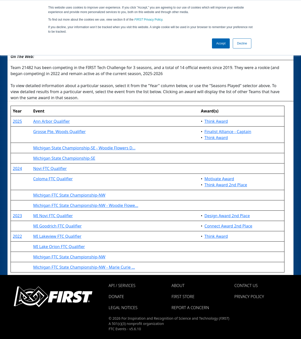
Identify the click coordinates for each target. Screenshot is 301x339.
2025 (17, 121)
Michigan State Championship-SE (64, 158)
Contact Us (246, 285)
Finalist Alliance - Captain (227, 131)
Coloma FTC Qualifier (53, 179)
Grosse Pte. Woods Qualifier (59, 131)
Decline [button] (242, 43)
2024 (17, 168)
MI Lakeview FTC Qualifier (57, 236)
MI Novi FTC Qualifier (53, 215)
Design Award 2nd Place (227, 215)
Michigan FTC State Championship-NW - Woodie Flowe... (85, 205)
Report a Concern (190, 307)
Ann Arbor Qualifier (51, 121)
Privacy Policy (148, 19)
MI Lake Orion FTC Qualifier (59, 246)
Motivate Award (219, 179)
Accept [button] (220, 43)
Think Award (216, 121)
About (178, 285)
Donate (116, 296)
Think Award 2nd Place (225, 185)
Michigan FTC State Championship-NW (69, 195)
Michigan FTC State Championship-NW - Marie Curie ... (84, 267)
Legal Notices (123, 307)
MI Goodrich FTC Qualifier (57, 226)
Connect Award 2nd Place (228, 226)
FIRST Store (183, 296)
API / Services (122, 285)
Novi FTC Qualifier (50, 168)
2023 (17, 215)
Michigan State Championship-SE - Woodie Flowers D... (84, 148)
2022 (17, 236)
